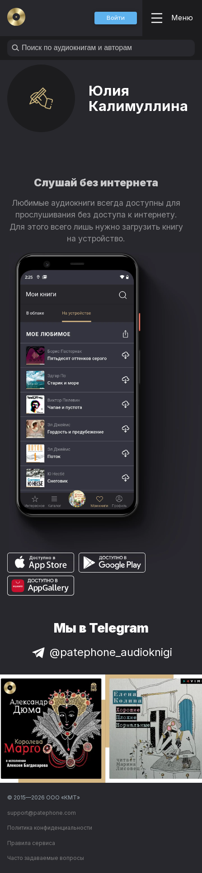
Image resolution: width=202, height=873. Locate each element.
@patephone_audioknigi (101, 652)
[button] (115, 18)
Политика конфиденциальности (49, 827)
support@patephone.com (41, 812)
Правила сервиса (31, 843)
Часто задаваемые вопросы (45, 858)
